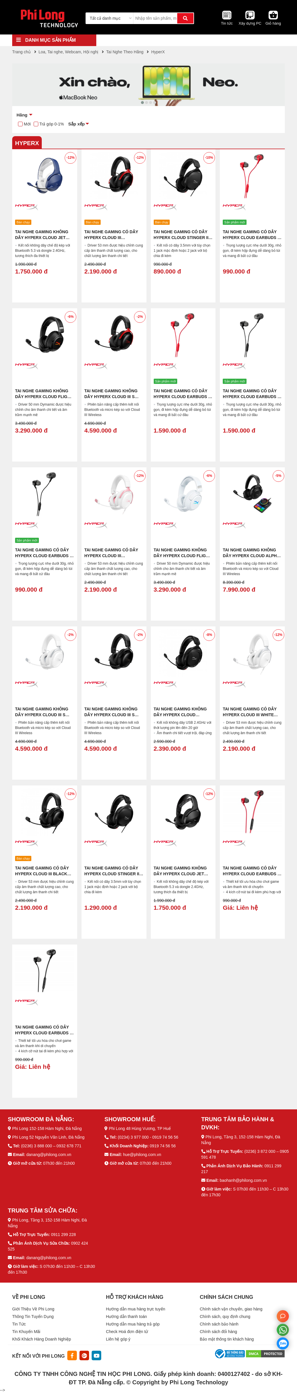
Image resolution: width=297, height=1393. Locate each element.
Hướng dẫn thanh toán (126, 1316)
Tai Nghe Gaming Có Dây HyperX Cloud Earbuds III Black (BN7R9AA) (44, 556)
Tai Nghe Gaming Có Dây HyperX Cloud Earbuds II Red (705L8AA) (251, 874)
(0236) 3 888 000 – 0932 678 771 (51, 1146)
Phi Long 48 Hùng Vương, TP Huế (140, 1128)
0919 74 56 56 (163, 1146)
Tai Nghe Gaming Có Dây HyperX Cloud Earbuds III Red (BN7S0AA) (252, 237)
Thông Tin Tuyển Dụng (33, 1316)
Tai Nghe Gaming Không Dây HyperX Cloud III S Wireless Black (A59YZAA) (113, 715)
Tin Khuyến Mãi (26, 1331)
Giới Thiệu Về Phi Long (33, 1309)
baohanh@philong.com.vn (243, 1180)
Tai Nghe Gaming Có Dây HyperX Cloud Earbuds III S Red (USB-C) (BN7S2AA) (183, 397)
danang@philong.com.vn (48, 1154)
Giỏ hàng (273, 23)
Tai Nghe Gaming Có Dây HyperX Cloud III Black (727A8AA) (42, 874)
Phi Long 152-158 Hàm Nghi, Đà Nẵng (47, 1128)
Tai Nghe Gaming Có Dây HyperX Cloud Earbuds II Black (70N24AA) (43, 1033)
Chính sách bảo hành (219, 1324)
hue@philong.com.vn (142, 1154)
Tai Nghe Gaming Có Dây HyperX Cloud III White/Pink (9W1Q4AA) (111, 556)
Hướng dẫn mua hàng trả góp (133, 1324)
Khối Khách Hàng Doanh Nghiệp (41, 1339)
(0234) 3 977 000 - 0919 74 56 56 (148, 1137)
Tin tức (227, 23)
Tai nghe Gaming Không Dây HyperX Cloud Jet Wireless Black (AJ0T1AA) (183, 874)
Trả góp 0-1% (51, 124)
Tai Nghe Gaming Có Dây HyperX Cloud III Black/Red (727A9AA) (111, 237)
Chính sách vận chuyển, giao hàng (231, 1309)
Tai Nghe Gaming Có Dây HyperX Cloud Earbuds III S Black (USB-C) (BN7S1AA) (252, 397)
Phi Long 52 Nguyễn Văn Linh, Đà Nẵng (48, 1137)
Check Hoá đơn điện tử (127, 1331)
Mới (27, 124)
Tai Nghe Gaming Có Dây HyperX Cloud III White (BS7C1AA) (249, 715)
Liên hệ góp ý (118, 1339)
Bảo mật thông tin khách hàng (227, 1339)
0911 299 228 (63, 1234)
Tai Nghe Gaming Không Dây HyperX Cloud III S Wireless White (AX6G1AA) (44, 715)
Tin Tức (19, 1324)
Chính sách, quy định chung (225, 1316)
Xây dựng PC (250, 23)
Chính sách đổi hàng (218, 1331)
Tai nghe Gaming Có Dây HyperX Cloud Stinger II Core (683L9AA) (181, 237)
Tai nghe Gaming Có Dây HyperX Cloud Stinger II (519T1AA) (111, 874)
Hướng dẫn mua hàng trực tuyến (135, 1309)
